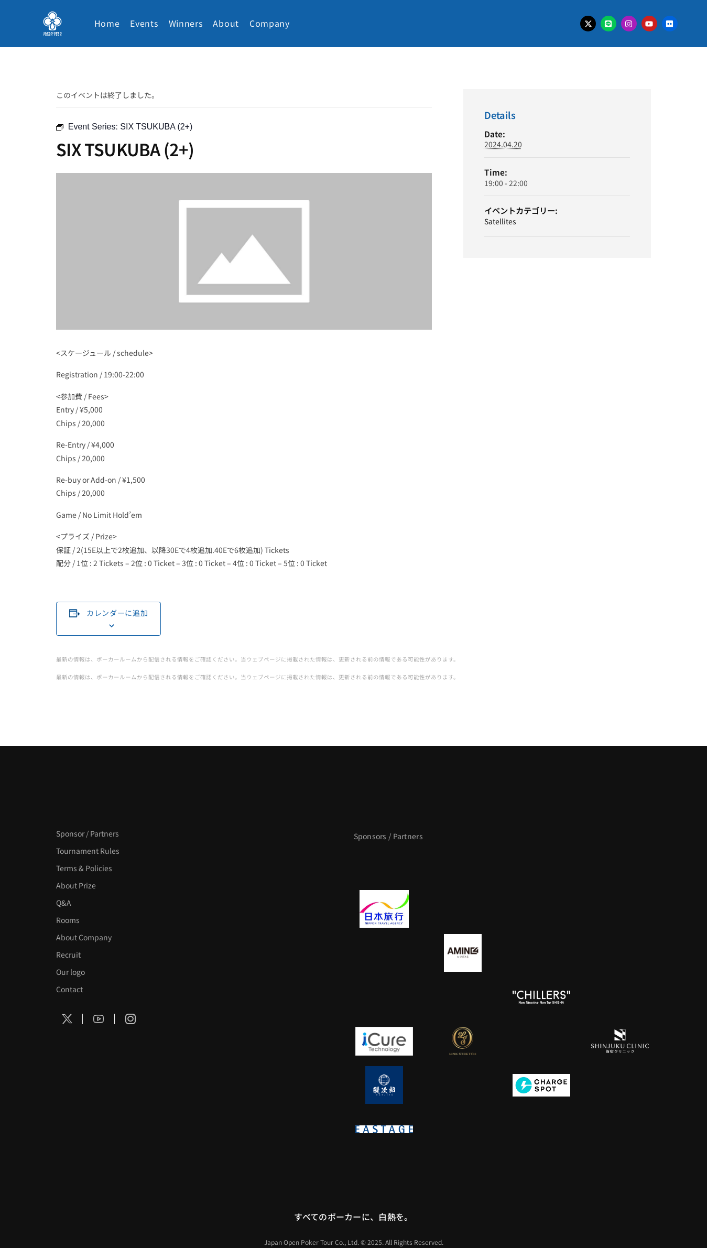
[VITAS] (462, 953)
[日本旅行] (384, 909)
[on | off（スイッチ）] (620, 997)
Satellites (500, 221)
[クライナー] (541, 953)
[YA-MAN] (620, 953)
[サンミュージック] (541, 865)
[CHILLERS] (541, 997)
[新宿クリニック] (620, 1041)
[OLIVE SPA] (541, 1041)
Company (269, 23)
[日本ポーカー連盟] (462, 1129)
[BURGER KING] (384, 953)
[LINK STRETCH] (462, 1041)
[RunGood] (462, 997)
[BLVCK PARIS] (462, 865)
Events (144, 23)
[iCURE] (384, 1041)
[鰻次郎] (384, 1085)
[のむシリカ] (384, 997)
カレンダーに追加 (117, 612)
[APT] (384, 865)
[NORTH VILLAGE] (462, 1085)
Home (107, 23)
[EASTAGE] (384, 1129)
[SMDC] (620, 1085)
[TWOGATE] (541, 909)
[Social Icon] (67, 1019)
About (226, 23)
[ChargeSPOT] (541, 1085)
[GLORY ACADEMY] (462, 909)
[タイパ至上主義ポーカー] (620, 865)
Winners (186, 23)
